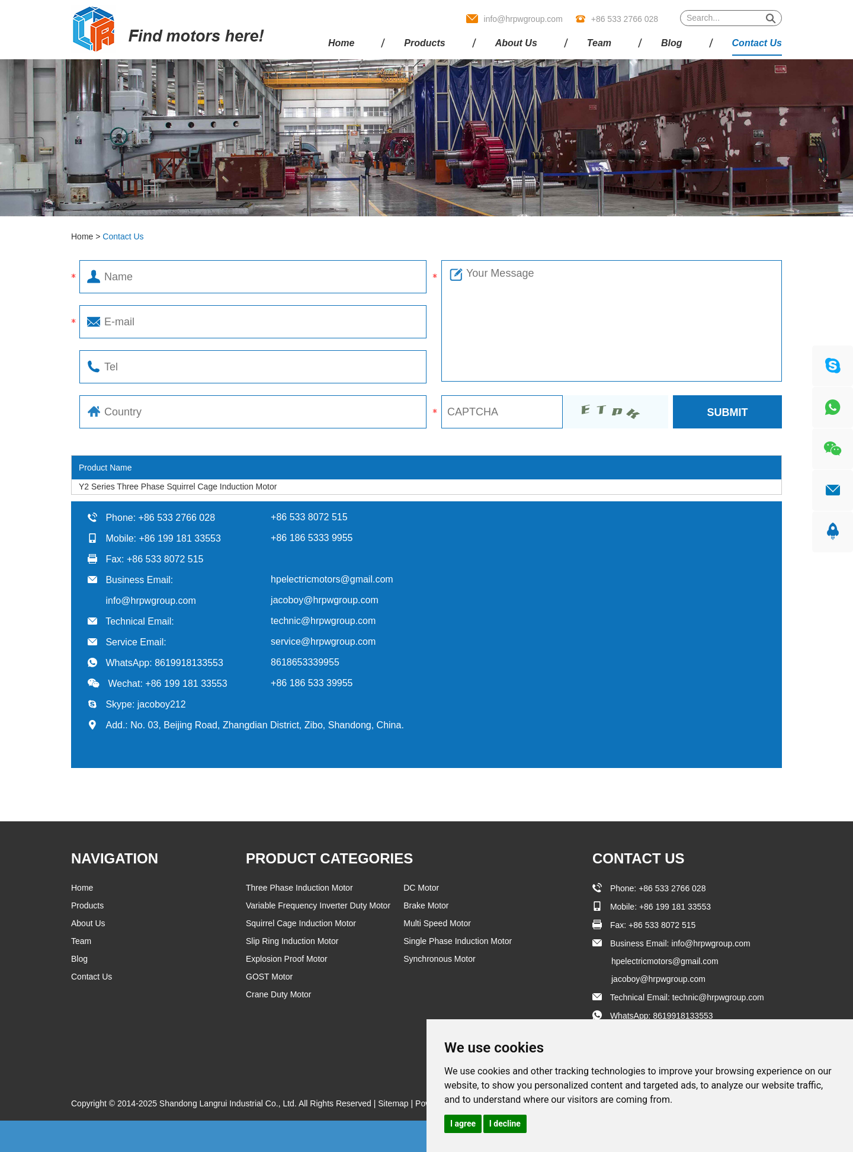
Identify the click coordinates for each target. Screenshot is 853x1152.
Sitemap (394, 1103)
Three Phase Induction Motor (299, 887)
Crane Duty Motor (278, 994)
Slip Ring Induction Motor (292, 941)
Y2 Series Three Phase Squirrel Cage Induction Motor (178, 486)
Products (424, 43)
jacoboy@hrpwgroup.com (325, 600)
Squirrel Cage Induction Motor (301, 923)
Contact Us (757, 43)
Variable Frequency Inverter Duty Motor (318, 905)
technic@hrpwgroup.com (323, 621)
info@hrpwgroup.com (523, 19)
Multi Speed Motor (437, 923)
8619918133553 (189, 663)
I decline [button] (505, 1123)
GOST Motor (269, 976)
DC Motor (421, 887)
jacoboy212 (161, 704)
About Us (516, 43)
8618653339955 (305, 662)
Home (341, 43)
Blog (671, 43)
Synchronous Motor (439, 959)
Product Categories (329, 858)
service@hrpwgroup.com (323, 641)
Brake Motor (425, 905)
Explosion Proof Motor (287, 959)
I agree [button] (463, 1123)
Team (599, 43)
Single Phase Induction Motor (457, 941)
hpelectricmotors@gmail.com (332, 579)
